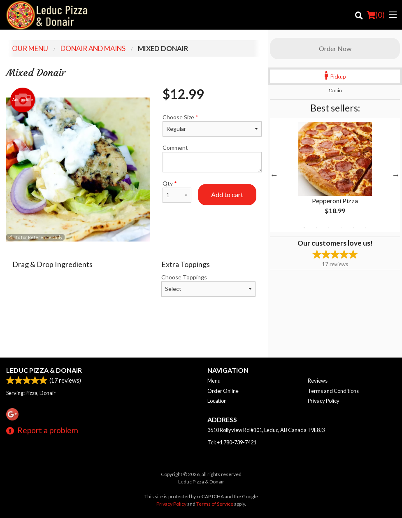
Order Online (223, 391)
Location (217, 400)
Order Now (335, 48)
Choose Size (212, 125)
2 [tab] (316, 228)
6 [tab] (366, 228)
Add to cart (227, 194)
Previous (274, 175)
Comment (212, 158)
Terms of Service (214, 504)
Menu (214, 380)
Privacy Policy (323, 400)
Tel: (231, 442)
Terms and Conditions (333, 391)
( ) (376, 15)
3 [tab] (329, 228)
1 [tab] (304, 228)
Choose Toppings (208, 285)
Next (396, 175)
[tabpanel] (335, 175)
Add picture (22, 100)
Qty (177, 191)
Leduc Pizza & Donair (44, 370)
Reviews (318, 380)
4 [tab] (341, 228)
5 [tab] (353, 228)
